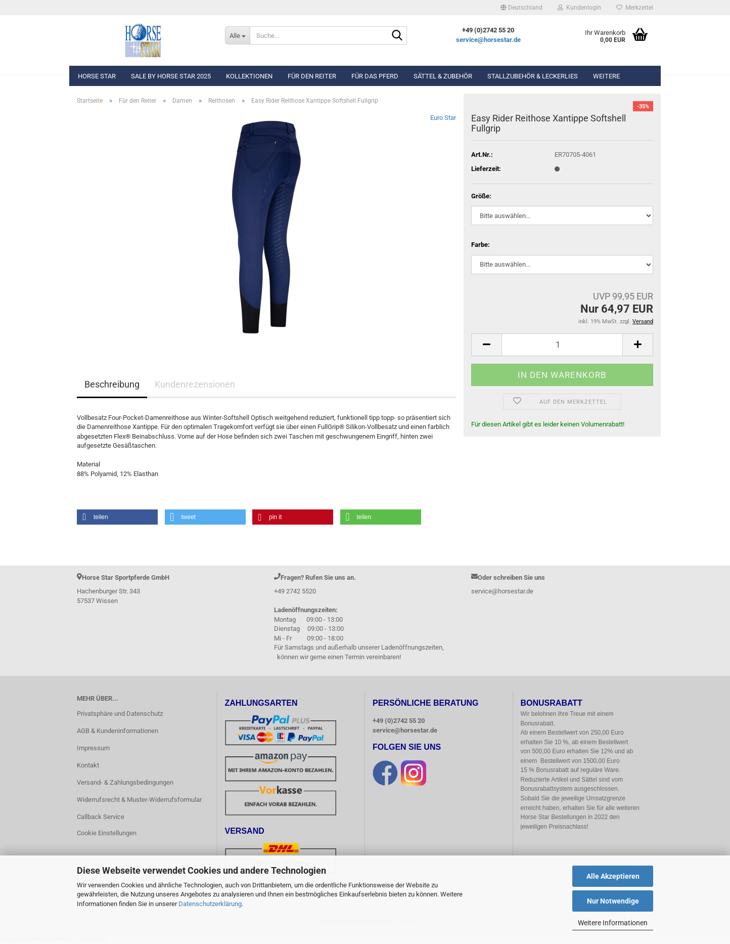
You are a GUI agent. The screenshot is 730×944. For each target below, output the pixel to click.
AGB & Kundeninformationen (117, 731)
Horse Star (97, 76)
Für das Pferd (374, 76)
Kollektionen (249, 76)
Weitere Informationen (613, 923)
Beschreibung (112, 384)
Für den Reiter (312, 76)
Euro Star (443, 117)
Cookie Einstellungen (106, 833)
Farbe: (480, 244)
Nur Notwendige (613, 901)
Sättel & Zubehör (443, 76)
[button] (521, 7)
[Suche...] (237, 35)
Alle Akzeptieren (613, 876)
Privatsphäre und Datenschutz (120, 713)
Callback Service (100, 817)
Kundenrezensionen (195, 384)
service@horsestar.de (488, 40)
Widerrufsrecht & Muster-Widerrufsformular (139, 799)
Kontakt (88, 765)
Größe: (481, 196)
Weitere (606, 76)
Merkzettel (634, 7)
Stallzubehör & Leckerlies (532, 76)
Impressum (93, 748)
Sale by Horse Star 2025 (171, 76)
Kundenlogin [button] (579, 7)
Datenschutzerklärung (210, 904)
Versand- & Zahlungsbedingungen (125, 782)
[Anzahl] (562, 344)
